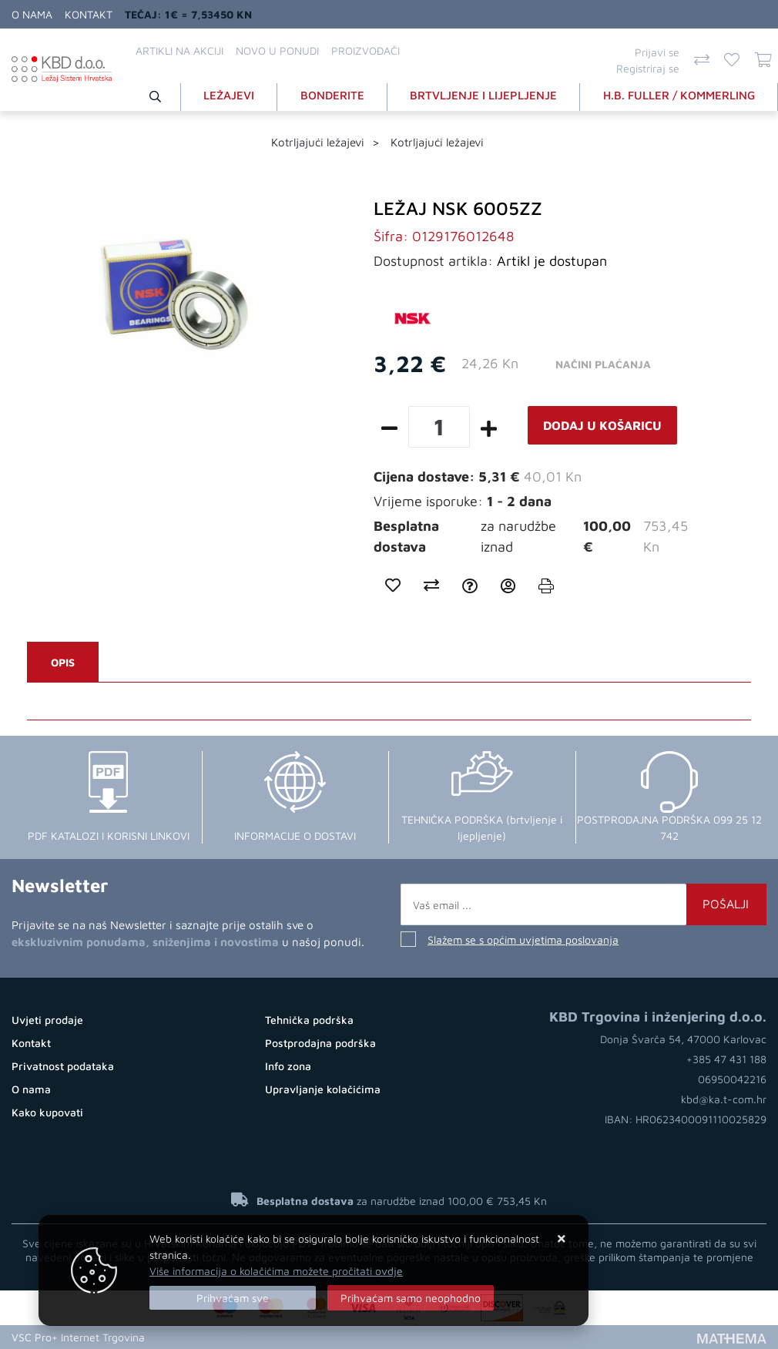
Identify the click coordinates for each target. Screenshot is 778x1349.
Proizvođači (365, 50)
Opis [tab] (63, 662)
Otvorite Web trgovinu (208, 1337)
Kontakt (88, 14)
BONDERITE (332, 95)
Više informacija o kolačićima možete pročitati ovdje (276, 1270)
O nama (32, 14)
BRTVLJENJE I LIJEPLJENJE (483, 95)
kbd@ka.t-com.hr (723, 1099)
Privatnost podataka (63, 1065)
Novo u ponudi (277, 50)
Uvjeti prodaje (47, 1019)
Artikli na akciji (179, 50)
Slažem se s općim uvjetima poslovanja (523, 939)
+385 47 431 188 (726, 1058)
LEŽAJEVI (228, 95)
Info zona (288, 1065)
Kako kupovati (47, 1112)
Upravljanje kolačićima (323, 1089)
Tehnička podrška (309, 1019)
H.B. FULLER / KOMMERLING (679, 95)
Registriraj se (647, 68)
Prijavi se (657, 52)
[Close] (232, 1298)
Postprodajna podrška (320, 1042)
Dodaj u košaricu (602, 425)
